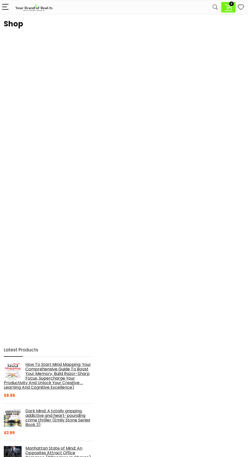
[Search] (215, 7)
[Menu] (6, 7)
